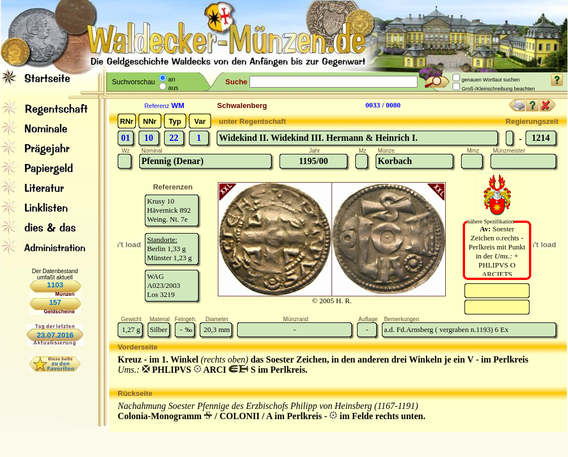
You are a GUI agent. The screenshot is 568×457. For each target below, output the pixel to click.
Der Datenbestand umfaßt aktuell (55, 274)
